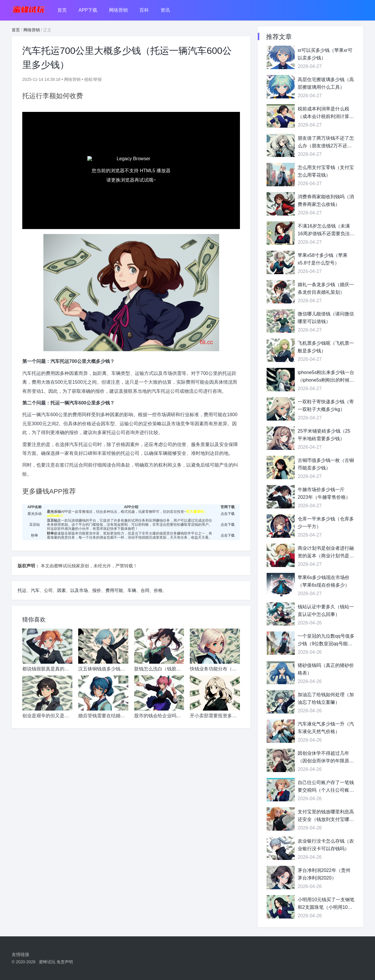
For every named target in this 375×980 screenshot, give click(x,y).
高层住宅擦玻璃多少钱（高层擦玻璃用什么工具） (326, 83)
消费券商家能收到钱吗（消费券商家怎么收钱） (326, 200)
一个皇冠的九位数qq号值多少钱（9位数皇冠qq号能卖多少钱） (326, 640)
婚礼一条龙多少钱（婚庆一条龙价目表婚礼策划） (326, 288)
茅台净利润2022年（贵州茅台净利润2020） (324, 874)
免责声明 (65, 961)
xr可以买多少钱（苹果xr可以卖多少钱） (325, 54)
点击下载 (228, 514)
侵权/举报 (93, 79)
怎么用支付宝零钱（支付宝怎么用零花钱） (326, 171)
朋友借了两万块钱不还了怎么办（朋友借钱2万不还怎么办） (326, 142)
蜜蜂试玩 (47, 961)
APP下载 (88, 10)
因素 (61, 590)
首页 (62, 10)
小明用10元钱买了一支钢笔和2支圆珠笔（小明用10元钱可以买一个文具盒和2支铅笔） (326, 904)
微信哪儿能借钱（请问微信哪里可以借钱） (326, 317)
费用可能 (114, 590)
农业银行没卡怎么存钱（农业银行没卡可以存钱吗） (326, 845)
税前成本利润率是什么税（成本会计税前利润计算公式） (326, 113)
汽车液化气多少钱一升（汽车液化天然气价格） (326, 727)
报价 (96, 590)
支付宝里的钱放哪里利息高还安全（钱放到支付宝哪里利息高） (326, 816)
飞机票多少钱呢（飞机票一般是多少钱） (326, 347)
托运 (22, 590)
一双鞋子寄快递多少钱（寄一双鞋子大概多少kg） (326, 405)
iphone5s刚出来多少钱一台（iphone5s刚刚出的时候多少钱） (326, 377)
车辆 (131, 590)
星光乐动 (35, 514)
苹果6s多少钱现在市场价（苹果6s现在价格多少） (324, 581)
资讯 (165, 10)
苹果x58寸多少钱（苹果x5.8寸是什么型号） (322, 259)
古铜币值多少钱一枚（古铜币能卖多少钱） (326, 464)
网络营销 (118, 10)
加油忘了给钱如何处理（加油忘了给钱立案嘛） (326, 698)
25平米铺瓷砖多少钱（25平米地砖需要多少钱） (324, 434)
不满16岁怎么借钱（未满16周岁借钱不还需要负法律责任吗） (326, 230)
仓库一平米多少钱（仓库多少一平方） (326, 522)
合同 (145, 590)
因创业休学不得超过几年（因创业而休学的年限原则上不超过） (326, 757)
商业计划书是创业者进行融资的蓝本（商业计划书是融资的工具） (326, 552)
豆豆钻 (34, 525)
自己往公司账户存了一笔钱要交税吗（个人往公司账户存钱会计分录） (326, 787)
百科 (144, 10)
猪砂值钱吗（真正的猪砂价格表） (326, 669)
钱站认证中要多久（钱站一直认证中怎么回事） (326, 610)
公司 (48, 590)
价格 (158, 590)
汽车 (35, 590)
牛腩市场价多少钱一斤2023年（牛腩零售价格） (324, 493)
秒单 (34, 535)
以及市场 (79, 590)
